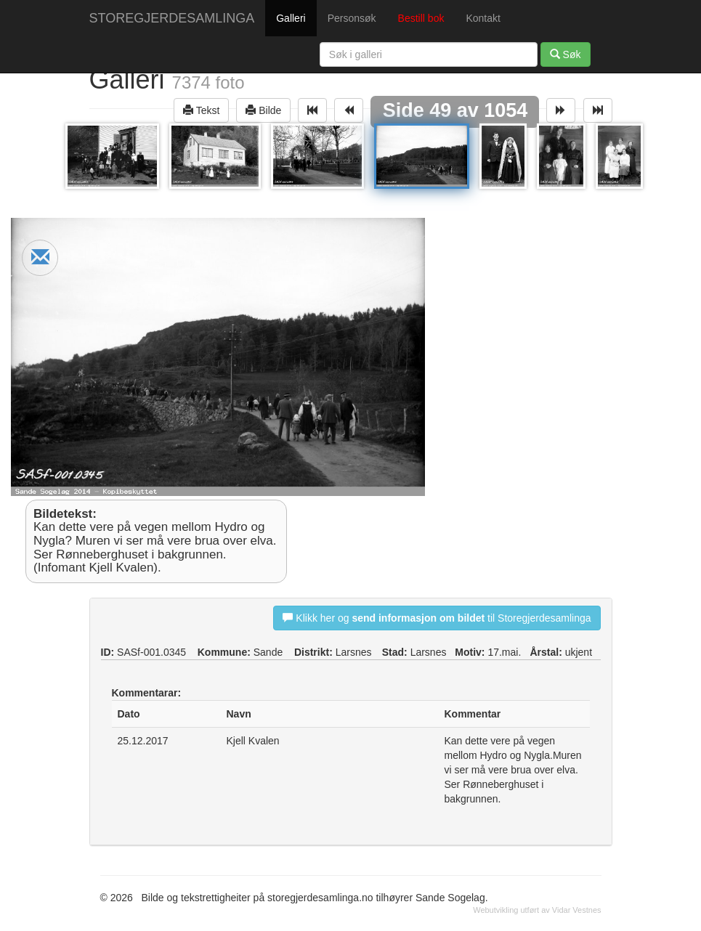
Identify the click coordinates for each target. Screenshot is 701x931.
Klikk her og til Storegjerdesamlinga (437, 617)
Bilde (263, 110)
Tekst (201, 110)
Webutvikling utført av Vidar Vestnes (537, 910)
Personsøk (352, 18)
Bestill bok (421, 18)
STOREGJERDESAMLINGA (172, 18)
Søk (565, 54)
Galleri (290, 18)
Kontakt (483, 18)
